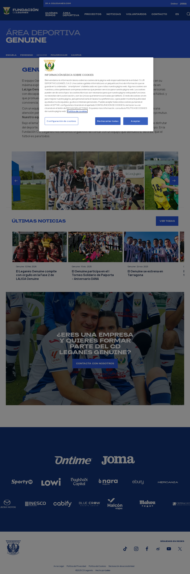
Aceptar (135, 121)
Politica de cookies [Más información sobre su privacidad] (77, 111)
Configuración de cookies (61, 121)
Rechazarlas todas (108, 121)
